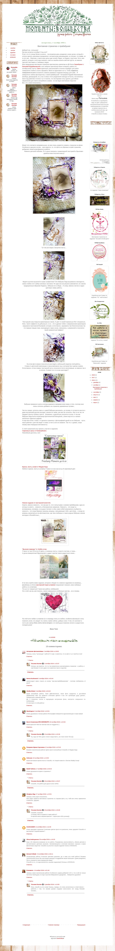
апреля (95, 400)
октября (96, 385)
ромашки (13, 57)
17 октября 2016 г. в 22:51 (44, 794)
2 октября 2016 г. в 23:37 (51, 663)
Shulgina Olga (30, 794)
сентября (96, 392)
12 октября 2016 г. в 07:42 (53, 747)
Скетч (39, 68)
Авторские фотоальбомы (34, 651)
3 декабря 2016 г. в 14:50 (51, 884)
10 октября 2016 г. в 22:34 (57, 722)
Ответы (30, 660)
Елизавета (30, 870)
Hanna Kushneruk (32, 678)
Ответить (29, 656)
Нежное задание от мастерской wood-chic (36, 503)
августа (95, 394)
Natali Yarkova (30, 769)
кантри (13, 50)
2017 (93, 377)
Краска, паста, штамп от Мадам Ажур (35, 467)
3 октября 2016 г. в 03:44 (45, 678)
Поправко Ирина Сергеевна (35, 747)
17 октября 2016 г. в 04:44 (44, 769)
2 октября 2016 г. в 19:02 (51, 651)
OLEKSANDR (30, 827)
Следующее (26, 925)
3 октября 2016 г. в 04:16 (43, 691)
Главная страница (53, 925)
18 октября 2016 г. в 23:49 (52, 810)
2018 (93, 375)
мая (94, 397)
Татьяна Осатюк (36, 663)
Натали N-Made (31, 854)
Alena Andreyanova (32, 839)
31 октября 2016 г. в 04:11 (45, 854)
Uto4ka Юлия (30, 691)
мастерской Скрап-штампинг (46, 585)
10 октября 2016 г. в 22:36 (52, 734)
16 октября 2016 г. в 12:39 (41, 758)
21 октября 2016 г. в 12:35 (43, 827)
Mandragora (30, 711)
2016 (93, 380)
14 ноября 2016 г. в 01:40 (41, 870)
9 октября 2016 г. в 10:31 (42, 711)
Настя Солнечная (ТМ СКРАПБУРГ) (37, 722)
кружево (12, 52)
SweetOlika (60, 938)
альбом (13, 48)
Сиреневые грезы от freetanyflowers (34, 431)
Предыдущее (81, 925)
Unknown (29, 758)
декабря (96, 382)
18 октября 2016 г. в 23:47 (52, 781)
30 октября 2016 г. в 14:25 (47, 839)
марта (95, 402)
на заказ (12, 55)
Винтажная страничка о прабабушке (100, 388)
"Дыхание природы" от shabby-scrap (34, 549)
